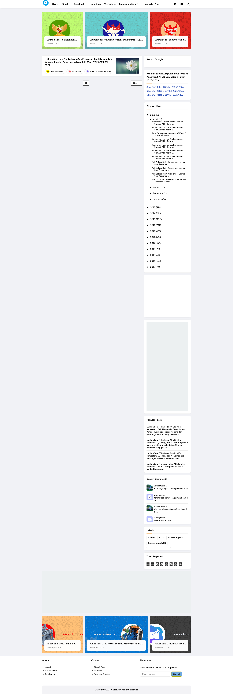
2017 (153, 255)
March (157, 187)
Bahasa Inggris (175, 537)
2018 (153, 249)
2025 (153, 207)
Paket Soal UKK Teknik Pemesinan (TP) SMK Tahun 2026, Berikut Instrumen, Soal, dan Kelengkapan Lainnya (64, 645)
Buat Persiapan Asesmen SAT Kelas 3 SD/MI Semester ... (169, 134)
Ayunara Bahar (160, 486)
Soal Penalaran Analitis (100, 71)
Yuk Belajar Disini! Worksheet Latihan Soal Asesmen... (168, 163)
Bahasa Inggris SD (157, 543)
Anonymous (159, 495)
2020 (153, 237)
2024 (153, 213)
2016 (153, 261)
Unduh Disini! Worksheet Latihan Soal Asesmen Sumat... (169, 180)
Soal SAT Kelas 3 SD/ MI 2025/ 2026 (166, 94)
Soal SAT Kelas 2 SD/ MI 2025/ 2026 (166, 90)
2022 (153, 225)
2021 (153, 231)
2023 (153, 219)
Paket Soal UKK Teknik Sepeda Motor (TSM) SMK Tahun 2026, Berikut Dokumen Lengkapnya (117, 645)
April (156, 119)
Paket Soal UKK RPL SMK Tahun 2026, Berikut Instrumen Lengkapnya (171, 645)
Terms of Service (102, 674)
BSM (161, 537)
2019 (153, 243)
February (158, 193)
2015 (153, 266)
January (157, 199)
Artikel (151, 537)
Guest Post (99, 667)
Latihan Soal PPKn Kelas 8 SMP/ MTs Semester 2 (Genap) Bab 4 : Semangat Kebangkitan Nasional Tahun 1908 (165, 456)
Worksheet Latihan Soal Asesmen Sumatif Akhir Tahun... (167, 122)
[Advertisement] (167, 366)
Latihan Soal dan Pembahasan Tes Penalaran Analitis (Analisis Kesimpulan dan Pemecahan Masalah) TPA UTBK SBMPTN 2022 (78, 62)
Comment (77, 71)
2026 (153, 114)
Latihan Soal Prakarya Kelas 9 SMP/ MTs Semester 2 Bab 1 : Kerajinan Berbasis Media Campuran (166, 466)
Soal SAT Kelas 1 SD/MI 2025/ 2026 (165, 87)
